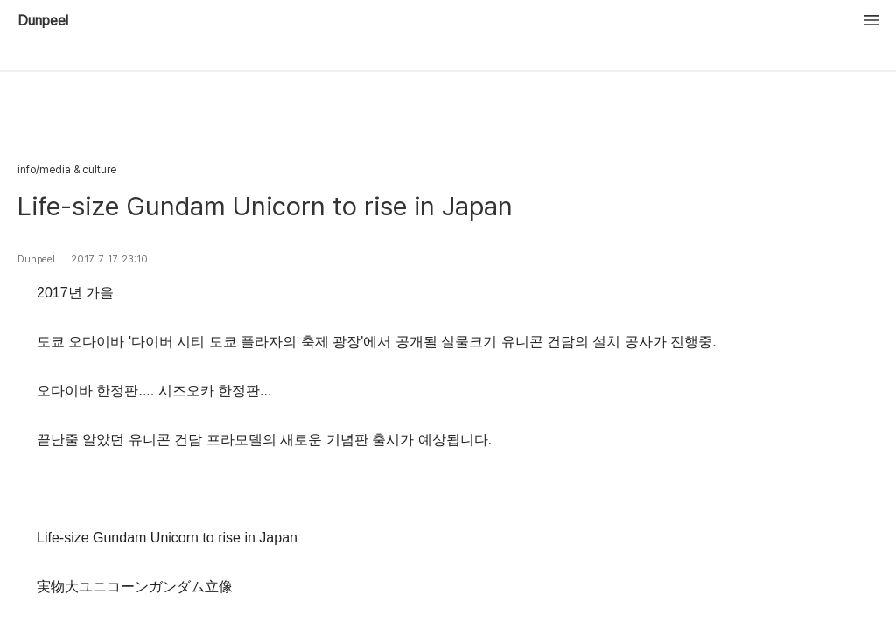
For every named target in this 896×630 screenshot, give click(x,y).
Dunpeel (43, 21)
